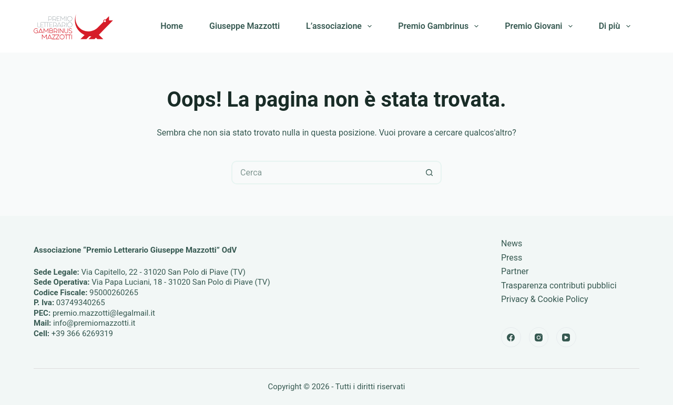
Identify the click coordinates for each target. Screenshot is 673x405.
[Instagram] (539, 337)
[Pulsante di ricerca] (430, 172)
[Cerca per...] (324, 172)
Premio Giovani (540, 26)
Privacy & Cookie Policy (544, 299)
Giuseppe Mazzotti (244, 26)
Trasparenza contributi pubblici (559, 285)
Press (511, 258)
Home (171, 26)
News (511, 243)
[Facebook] (511, 337)
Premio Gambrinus (440, 26)
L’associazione (341, 26)
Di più (617, 26)
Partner (515, 271)
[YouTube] (566, 337)
